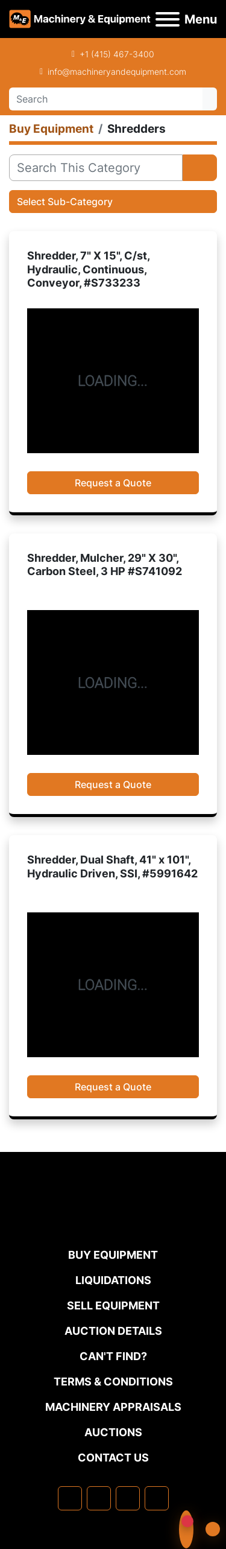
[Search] (105, 98)
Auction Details (113, 1331)
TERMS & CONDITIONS (113, 1381)
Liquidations (113, 1280)
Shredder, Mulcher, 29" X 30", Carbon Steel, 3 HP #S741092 (104, 565)
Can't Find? (113, 1356)
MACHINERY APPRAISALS (113, 1407)
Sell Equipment (113, 1305)
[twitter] (128, 1498)
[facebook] (70, 1498)
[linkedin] (99, 1498)
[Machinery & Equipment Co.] (113, 1222)
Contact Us (113, 1457)
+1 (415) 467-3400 (117, 54)
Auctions (113, 1432)
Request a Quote (113, 483)
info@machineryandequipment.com (117, 71)
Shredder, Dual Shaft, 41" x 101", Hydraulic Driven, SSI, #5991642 (112, 866)
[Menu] (167, 19)
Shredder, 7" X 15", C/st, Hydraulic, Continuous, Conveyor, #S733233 (88, 269)
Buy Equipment (113, 1254)
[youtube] (157, 1498)
